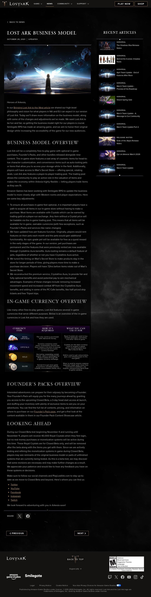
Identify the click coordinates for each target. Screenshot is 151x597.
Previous (17, 533)
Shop (141, 4)
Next (82, 533)
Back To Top (75, 559)
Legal (32, 585)
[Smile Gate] (33, 577)
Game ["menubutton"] (38, 4)
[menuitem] (38, 4)
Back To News (16, 22)
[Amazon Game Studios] (14, 577)
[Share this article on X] (20, 516)
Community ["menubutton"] (64, 4)
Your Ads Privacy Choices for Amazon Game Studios (97, 585)
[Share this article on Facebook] (28, 516)
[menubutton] (75, 569)
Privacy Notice (45, 585)
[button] (47, 69)
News (50, 4)
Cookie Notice (62, 585)
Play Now (124, 4)
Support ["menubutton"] (83, 4)
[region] (120, 107)
